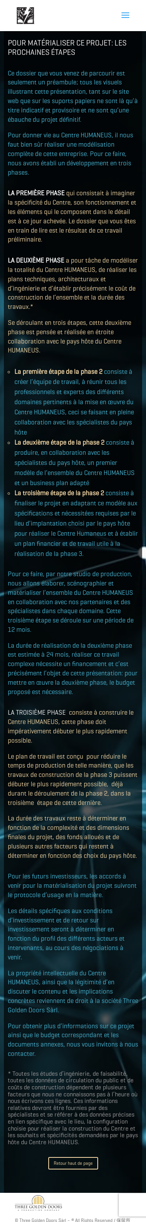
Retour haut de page (73, 1163)
